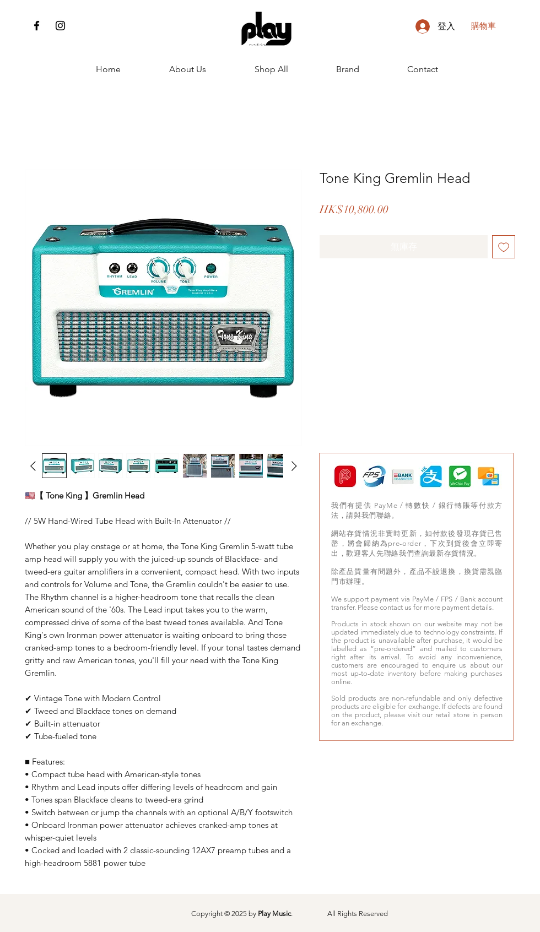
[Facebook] (36, 25)
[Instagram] (60, 25)
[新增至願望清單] (503, 246)
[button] (491, 26)
